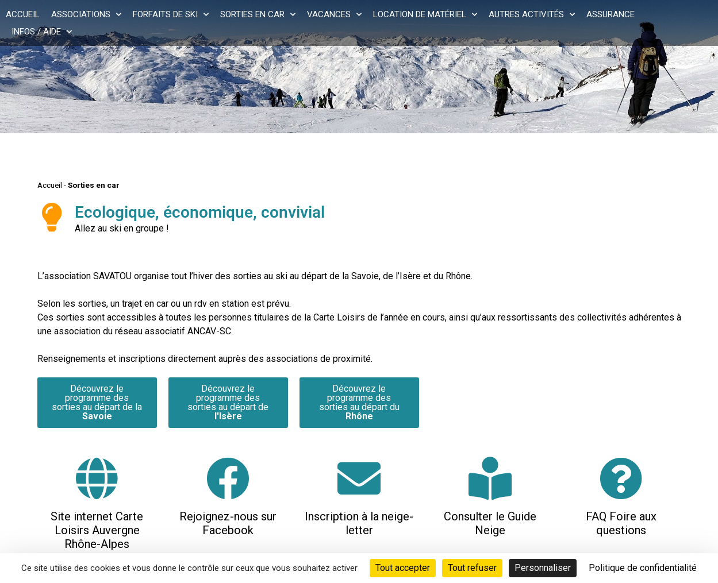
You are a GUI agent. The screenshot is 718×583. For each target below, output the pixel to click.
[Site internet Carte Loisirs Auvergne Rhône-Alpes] (96, 478)
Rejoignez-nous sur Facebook (228, 523)
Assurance (610, 14)
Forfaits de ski (171, 14)
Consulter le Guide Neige (490, 523)
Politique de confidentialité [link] (643, 567)
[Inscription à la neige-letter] (359, 478)
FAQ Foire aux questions (621, 523)
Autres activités (532, 14)
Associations (86, 14)
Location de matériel (425, 14)
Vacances (334, 14)
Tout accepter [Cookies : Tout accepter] (402, 567)
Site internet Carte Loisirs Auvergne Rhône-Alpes (97, 530)
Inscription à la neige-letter (359, 523)
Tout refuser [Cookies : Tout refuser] (472, 567)
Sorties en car (257, 14)
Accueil (23, 14)
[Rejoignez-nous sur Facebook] (227, 478)
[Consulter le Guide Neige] (490, 478)
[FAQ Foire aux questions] (621, 478)
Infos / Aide (41, 31)
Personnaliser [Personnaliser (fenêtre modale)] (542, 567)
